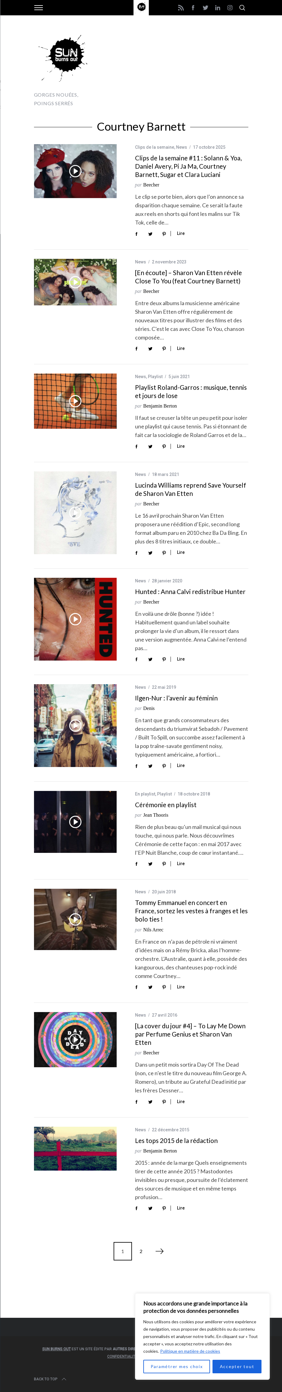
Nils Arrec (153, 929)
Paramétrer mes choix (177, 1366)
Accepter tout (237, 1366)
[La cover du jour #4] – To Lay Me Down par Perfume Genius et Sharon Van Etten (190, 1034)
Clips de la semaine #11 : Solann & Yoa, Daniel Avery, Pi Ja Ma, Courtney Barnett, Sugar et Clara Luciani (188, 166)
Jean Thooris (155, 815)
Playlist (155, 376)
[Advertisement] (176, 67)
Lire (181, 233)
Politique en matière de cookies (190, 1351)
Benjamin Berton (160, 405)
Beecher (151, 184)
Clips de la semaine (154, 147)
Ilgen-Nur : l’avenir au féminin (176, 698)
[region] (202, 1336)
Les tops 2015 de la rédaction (176, 1140)
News (181, 147)
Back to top (50, 1379)
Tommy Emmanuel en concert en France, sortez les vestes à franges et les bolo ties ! (191, 911)
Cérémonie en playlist (166, 804)
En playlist (145, 794)
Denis (149, 708)
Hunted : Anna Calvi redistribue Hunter (190, 591)
